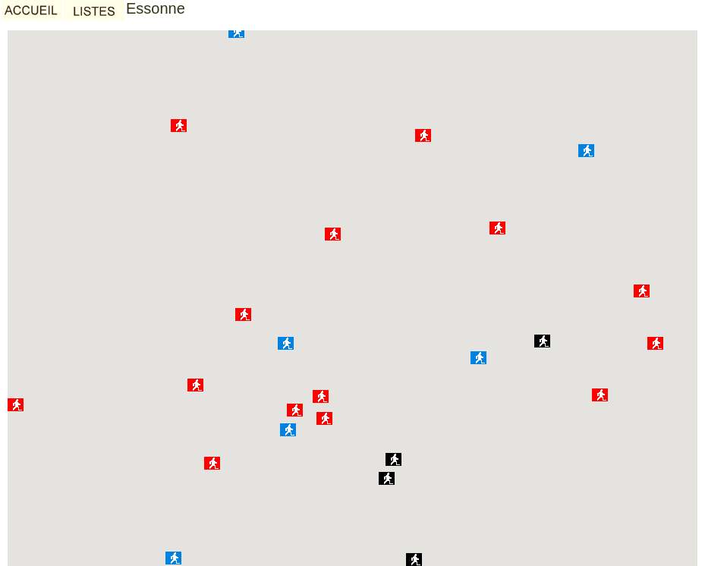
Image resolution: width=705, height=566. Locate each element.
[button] (655, 343)
